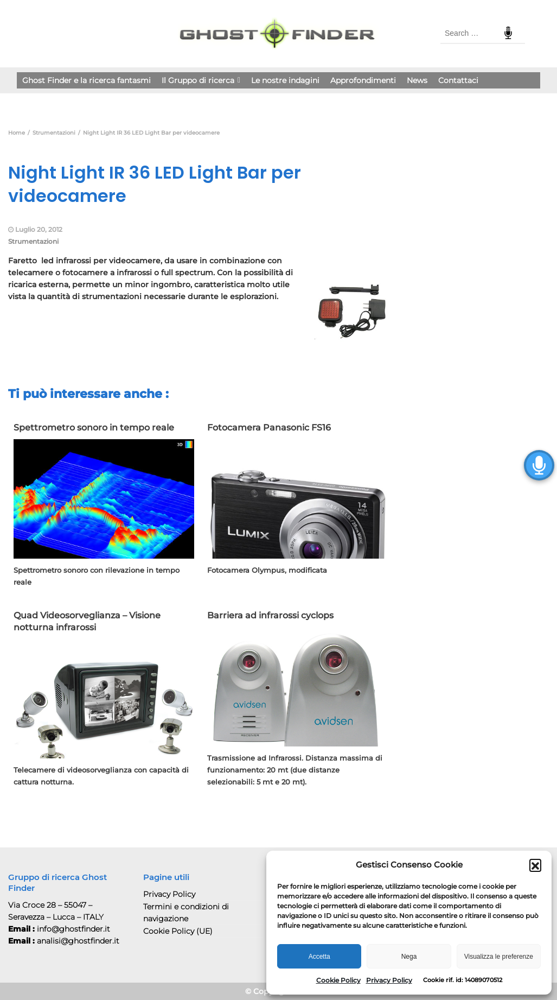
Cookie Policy (338, 980)
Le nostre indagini (285, 80)
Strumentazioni (33, 241)
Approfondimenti (363, 80)
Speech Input (508, 33)
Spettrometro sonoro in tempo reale (94, 427)
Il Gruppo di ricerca (201, 80)
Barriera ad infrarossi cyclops (270, 615)
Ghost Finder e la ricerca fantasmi (86, 80)
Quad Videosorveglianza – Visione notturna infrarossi (87, 621)
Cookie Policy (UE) (178, 931)
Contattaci (458, 80)
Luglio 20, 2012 (38, 229)
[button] (535, 864)
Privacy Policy (389, 980)
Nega (409, 956)
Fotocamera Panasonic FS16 (269, 427)
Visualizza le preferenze (498, 956)
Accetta (319, 956)
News (417, 80)
